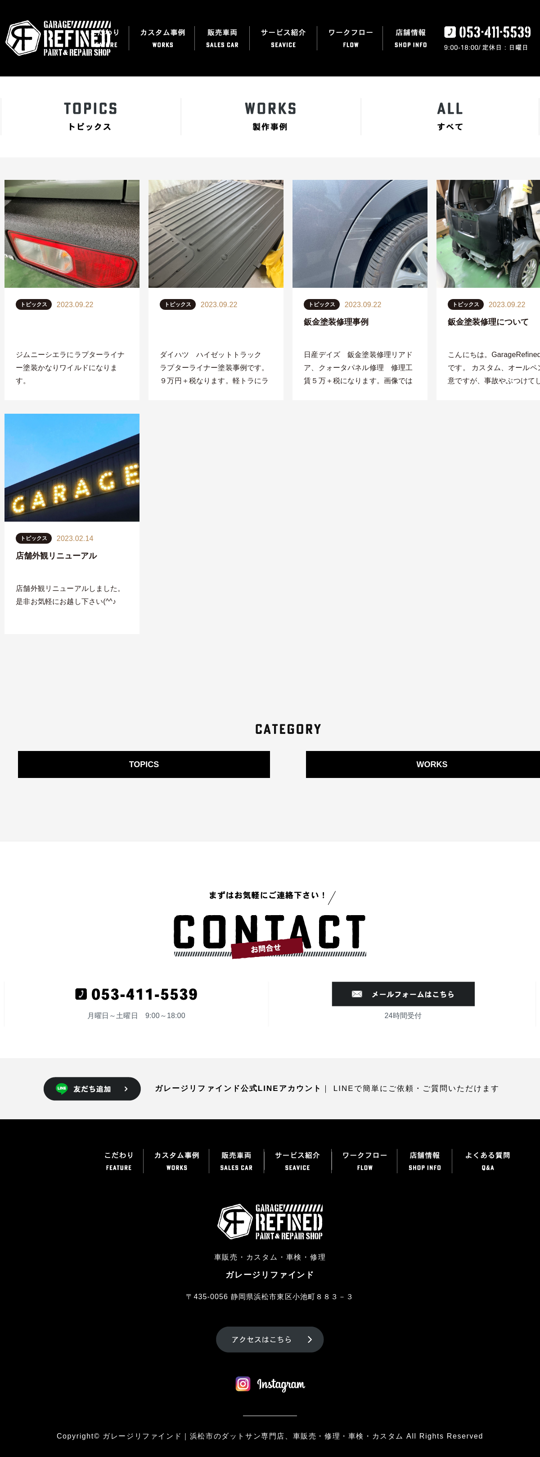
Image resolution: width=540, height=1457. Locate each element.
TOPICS (144, 764)
